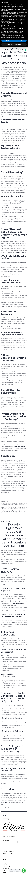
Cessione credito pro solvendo (7, 504)
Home (4, 863)
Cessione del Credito (19, 504)
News (4, 870)
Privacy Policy (6, 819)
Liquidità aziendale (15, 510)
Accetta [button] (20, 40)
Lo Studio (5, 865)
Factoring (12, 508)
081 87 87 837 (11, 851)
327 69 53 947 (9, 853)
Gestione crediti (7, 510)
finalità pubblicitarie (5, 21)
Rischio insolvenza (22, 511)
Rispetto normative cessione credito (17, 512)
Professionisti (6, 866)
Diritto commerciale (5, 508)
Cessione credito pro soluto (20, 503)
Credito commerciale (9, 507)
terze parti (24, 12)
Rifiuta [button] (7, 40)
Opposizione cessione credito (10, 511)
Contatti (5, 872)
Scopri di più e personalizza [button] (14, 44)
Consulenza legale (5, 506)
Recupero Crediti (5, 521)
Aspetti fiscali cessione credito (7, 503)
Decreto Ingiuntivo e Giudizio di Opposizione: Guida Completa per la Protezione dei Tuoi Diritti (14, 535)
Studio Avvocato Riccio (6, 514)
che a (20, 252)
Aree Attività (6, 868)
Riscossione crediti (5, 512)
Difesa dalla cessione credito (21, 507)
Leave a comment (4, 515)
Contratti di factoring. (13, 506)
